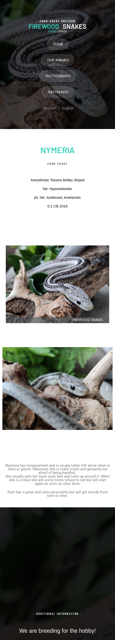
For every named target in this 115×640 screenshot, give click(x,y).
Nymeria (57, 150)
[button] (8, 389)
